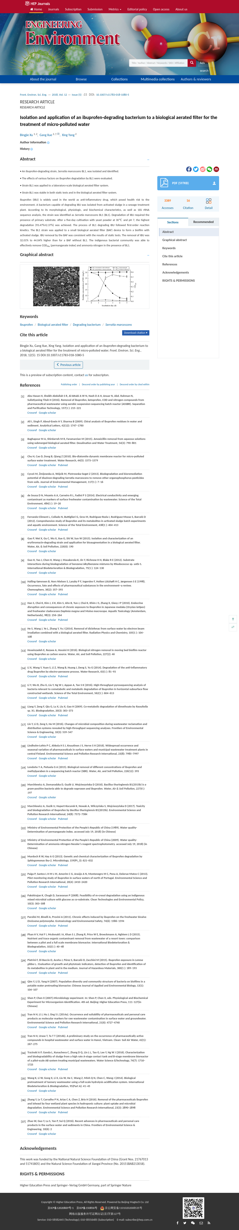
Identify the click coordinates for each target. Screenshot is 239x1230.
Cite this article (172, 256)
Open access (161, 9)
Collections (119, 79)
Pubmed (63, 465)
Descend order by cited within (134, 384)
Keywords (169, 248)
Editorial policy (137, 9)
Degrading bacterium (87, 325)
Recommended (203, 222)
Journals (53, 9)
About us (181, 9)
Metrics (115, 9)
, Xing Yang (67, 135)
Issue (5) (77, 94)
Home (36, 9)
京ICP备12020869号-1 (61, 1208)
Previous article (68, 365)
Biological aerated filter (53, 325)
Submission (95, 9)
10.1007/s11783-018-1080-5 (112, 94)
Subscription (73, 9)
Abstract (168, 232)
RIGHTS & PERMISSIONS (178, 272)
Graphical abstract (174, 240)
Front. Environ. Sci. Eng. (33, 94)
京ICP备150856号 (86, 1208)
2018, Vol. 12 (59, 94)
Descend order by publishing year (98, 384)
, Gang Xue (45, 135)
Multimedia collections (158, 79)
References (169, 264)
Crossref (32, 412)
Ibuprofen (26, 325)
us (86, 375)
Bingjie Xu (27, 135)
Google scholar (47, 412)
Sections (172, 222)
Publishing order (69, 384)
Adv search (204, 64)
